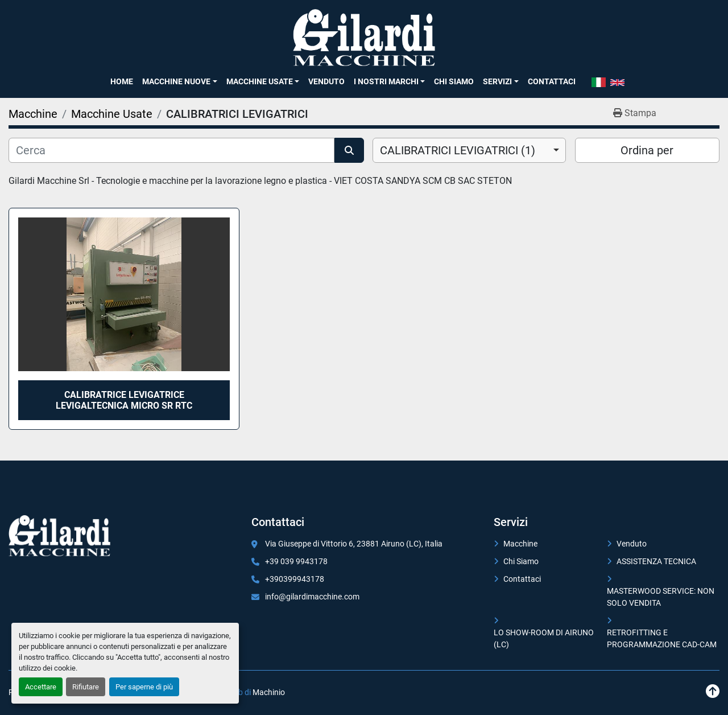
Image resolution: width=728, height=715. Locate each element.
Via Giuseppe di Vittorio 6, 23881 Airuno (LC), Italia (353, 543)
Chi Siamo (454, 81)
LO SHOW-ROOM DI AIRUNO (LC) (544, 638)
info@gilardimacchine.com (312, 596)
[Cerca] (171, 150)
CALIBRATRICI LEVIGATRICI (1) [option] (457, 150)
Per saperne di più (144, 687)
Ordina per (647, 150)
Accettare (40, 687)
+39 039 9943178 (296, 561)
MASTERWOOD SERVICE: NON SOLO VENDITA (660, 596)
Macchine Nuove (176, 81)
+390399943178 (294, 578)
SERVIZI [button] (497, 81)
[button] (179, 81)
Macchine (520, 543)
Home (121, 81)
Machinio (269, 692)
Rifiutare (85, 687)
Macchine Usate (259, 81)
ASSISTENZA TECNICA (656, 561)
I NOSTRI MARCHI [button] (386, 81)
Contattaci (552, 81)
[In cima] (712, 691)
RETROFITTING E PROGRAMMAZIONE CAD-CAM (662, 638)
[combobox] (469, 150)
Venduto (326, 81)
